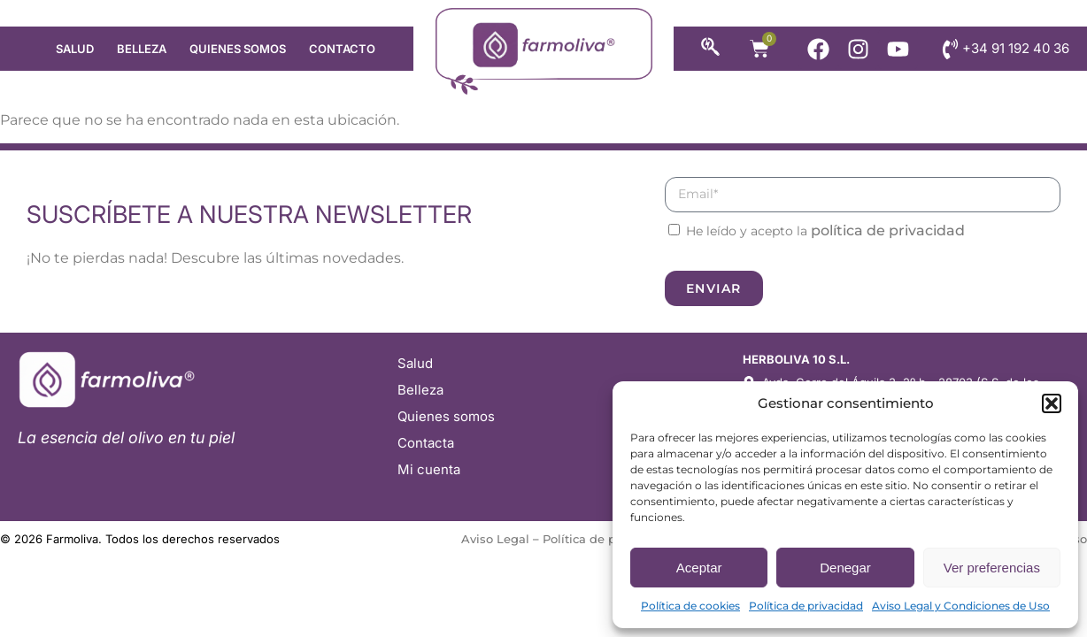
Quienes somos (237, 49)
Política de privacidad (806, 605)
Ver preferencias (992, 567)
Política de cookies (690, 605)
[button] (1051, 403)
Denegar (845, 567)
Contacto (342, 49)
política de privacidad (888, 230)
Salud (75, 49)
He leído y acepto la (825, 231)
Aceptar (699, 567)
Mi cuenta (428, 469)
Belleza (141, 49)
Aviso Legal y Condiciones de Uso (961, 605)
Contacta (425, 442)
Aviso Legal (495, 539)
